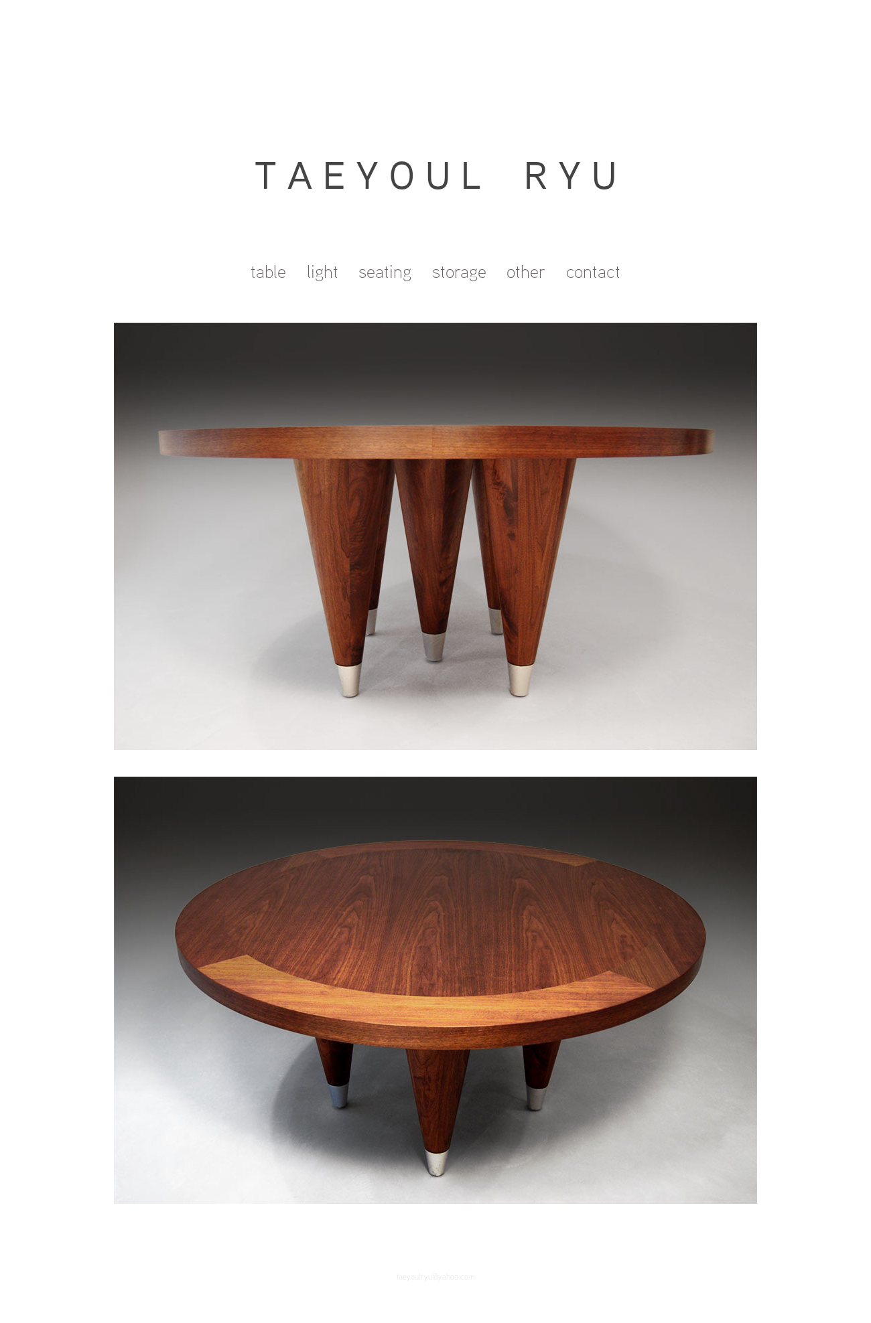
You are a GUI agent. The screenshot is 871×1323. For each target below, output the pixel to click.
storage (459, 271)
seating (384, 271)
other (526, 271)
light (322, 271)
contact (593, 271)
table (268, 271)
